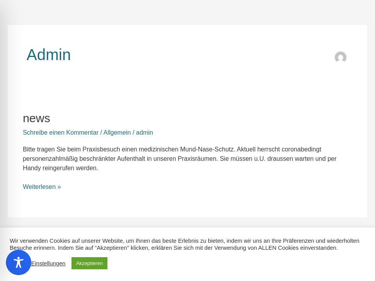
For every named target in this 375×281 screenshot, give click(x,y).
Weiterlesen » (42, 186)
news (36, 118)
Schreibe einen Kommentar (60, 132)
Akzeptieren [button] (89, 263)
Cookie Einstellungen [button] (39, 263)
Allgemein (117, 132)
